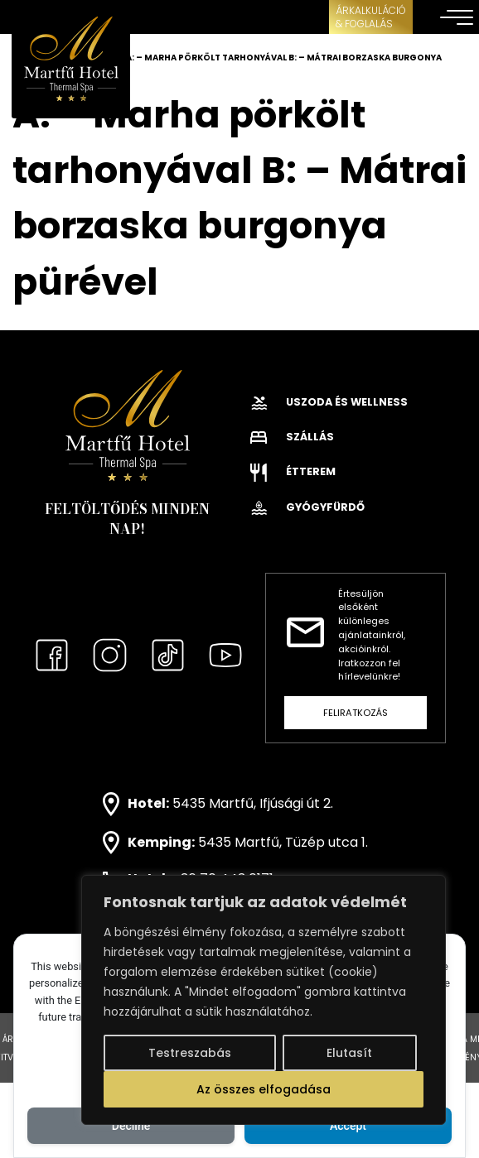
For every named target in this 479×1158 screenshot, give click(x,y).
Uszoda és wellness (329, 402)
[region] (263, 1000)
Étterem (293, 471)
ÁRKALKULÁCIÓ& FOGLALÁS (371, 17)
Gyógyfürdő (307, 507)
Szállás (292, 437)
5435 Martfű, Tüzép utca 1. (283, 841)
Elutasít (349, 1053)
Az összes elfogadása (263, 1089)
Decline (131, 1125)
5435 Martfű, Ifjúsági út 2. (252, 803)
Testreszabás (189, 1053)
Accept (348, 1125)
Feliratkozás (355, 712)
